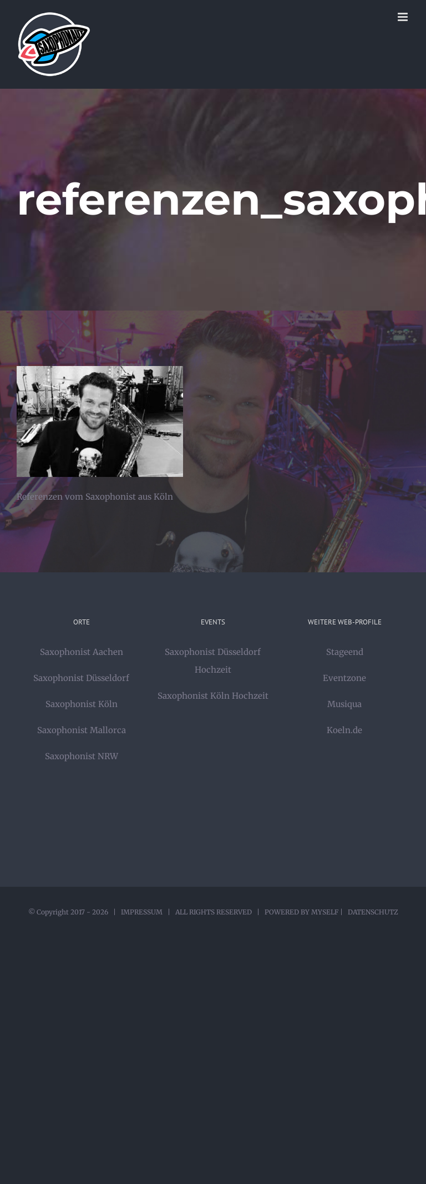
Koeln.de (344, 730)
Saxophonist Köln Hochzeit (213, 695)
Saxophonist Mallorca (81, 730)
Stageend (344, 652)
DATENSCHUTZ (373, 912)
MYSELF (324, 912)
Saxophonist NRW (81, 756)
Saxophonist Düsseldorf (81, 678)
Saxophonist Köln (81, 704)
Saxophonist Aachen (81, 652)
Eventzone (344, 678)
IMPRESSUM (142, 912)
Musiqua (344, 704)
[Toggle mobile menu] (403, 17)
